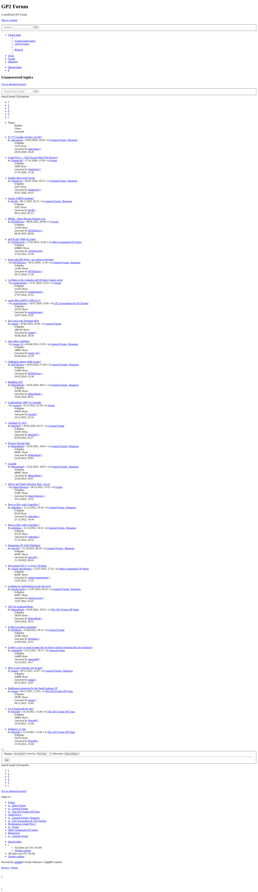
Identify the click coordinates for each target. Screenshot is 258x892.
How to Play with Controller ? (24, 504)
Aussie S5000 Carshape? (21, 198)
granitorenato (20, 283)
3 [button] (8, 108)
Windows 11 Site (17, 729)
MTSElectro (17, 221)
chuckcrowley (18, 589)
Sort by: (39, 753)
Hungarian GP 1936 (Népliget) (24, 545)
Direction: (66, 753)
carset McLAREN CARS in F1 (24, 300)
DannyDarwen (20, 487)
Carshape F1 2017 (17, 422)
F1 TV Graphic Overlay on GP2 (25, 137)
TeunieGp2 (17, 160)
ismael (14, 323)
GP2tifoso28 (18, 242)
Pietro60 (15, 711)
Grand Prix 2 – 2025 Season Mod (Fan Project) (33, 157)
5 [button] (8, 114)
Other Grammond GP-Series (67, 242)
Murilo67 (16, 425)
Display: (15, 753)
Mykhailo (16, 630)
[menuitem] (25, 41)
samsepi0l (16, 650)
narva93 (15, 548)
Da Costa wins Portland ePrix (23, 320)
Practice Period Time (19, 443)
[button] (8, 117)
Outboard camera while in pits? (24, 361)
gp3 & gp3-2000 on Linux (22, 239)
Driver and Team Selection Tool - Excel (29, 484)
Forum (53, 160)
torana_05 (18, 344)
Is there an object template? (22, 627)
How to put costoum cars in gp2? (25, 667)
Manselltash (17, 385)
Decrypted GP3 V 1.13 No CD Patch (27, 565)
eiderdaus (16, 507)
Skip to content (9, 20)
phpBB (18, 862)
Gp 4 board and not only (21, 708)
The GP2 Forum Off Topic (65, 609)
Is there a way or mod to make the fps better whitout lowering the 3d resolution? (50, 647)
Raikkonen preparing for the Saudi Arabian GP (32, 688)
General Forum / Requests (63, 140)
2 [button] (8, 105)
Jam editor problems (18, 341)
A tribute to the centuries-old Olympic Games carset (35, 280)
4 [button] (8, 111)
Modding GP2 (15, 382)
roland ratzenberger (21, 568)
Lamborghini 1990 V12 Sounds (24, 402)
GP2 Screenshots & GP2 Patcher (71, 303)
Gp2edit (12, 463)
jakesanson (17, 140)
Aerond (17, 405)
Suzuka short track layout (21, 177)
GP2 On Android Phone (20, 606)
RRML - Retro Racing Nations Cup (26, 218)
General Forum (53, 323)
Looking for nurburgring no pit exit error (29, 586)
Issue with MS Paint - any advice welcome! (31, 259)
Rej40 (14, 201)
